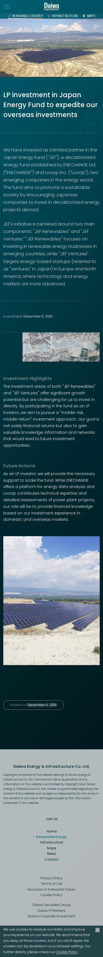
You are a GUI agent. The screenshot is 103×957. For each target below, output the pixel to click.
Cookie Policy (67, 952)
